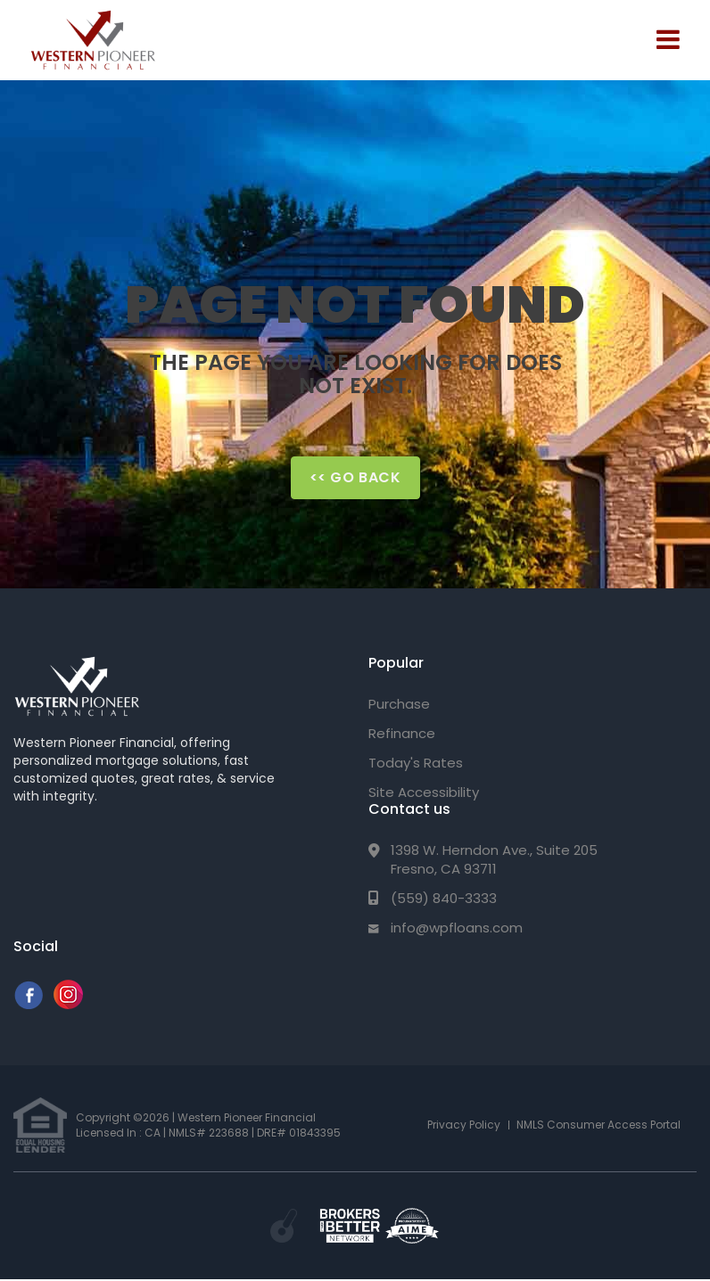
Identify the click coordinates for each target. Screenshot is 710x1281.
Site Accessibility (423, 792)
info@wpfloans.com (457, 927)
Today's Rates (415, 762)
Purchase (399, 703)
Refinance (401, 733)
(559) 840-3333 (444, 898)
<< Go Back (355, 477)
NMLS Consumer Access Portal (598, 1124)
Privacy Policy (463, 1124)
